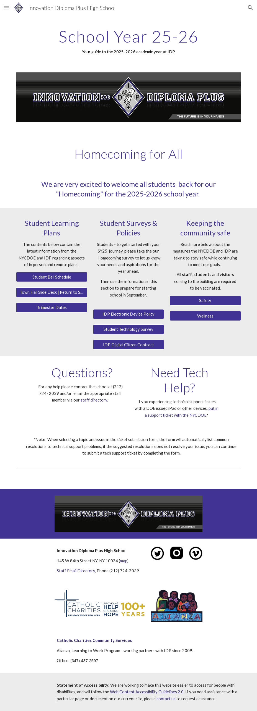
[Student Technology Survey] (128, 329)
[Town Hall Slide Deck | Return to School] (51, 292)
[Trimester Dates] (51, 307)
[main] (128, 41)
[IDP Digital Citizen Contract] (128, 344)
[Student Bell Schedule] (51, 277)
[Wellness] (205, 315)
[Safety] (205, 300)
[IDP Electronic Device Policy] (128, 314)
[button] (6, 7)
